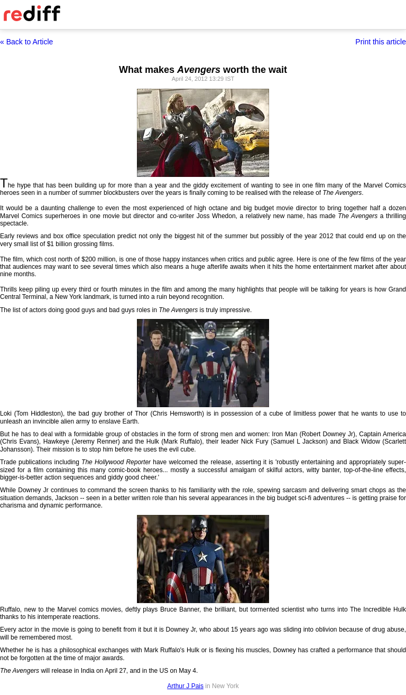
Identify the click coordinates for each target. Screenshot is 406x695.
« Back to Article (26, 41)
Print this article (380, 41)
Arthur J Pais (185, 686)
